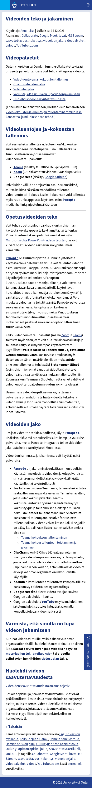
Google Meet (48, 35)
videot (10, 45)
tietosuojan (50, 658)
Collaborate (30, 35)
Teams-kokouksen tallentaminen (44, 537)
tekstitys (35, 40)
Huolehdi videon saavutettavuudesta (39, 99)
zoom (34, 45)
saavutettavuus (17, 40)
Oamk (43, 739)
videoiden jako (53, 40)
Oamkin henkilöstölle (64, 739)
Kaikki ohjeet (29, 739)
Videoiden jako (23, 89)
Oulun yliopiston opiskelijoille (26, 749)
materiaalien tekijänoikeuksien (29, 653)
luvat (62, 35)
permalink (74, 764)
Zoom (17, 172)
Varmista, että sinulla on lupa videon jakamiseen (46, 94)
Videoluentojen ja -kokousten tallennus (40, 79)
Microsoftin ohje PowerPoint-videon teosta (35, 240)
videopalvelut (75, 40)
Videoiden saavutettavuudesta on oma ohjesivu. (39, 686)
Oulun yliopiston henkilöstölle (57, 744)
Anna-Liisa (27, 31)
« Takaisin (14, 726)
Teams (18, 167)
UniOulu (11, 754)
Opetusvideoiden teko (29, 84)
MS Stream (75, 35)
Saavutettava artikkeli (64, 749)
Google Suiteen (55, 177)
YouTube (22, 45)
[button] (88, 652)
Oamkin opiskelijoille (20, 744)
